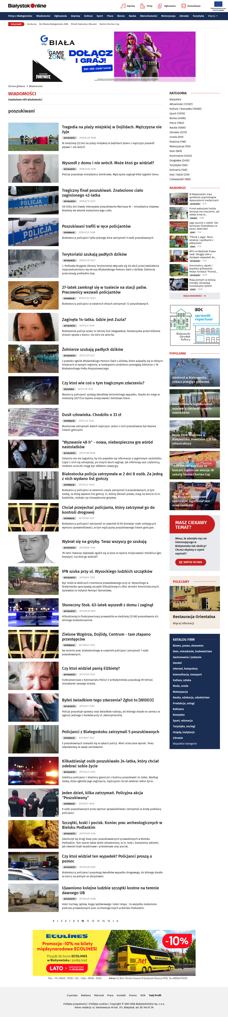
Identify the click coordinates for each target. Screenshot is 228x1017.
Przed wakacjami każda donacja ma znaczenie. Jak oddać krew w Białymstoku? (204, 211)
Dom (172, 151)
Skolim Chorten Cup (109, 24)
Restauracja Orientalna (194, 617)
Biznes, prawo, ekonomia (188, 645)
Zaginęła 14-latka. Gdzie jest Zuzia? (94, 319)
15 (109, 921)
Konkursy (31, 24)
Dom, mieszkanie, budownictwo (192, 651)
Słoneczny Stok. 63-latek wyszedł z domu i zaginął (107, 605)
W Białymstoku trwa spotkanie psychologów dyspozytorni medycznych (204, 197)
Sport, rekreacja (183, 720)
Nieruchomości (148, 15)
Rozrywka (179, 714)
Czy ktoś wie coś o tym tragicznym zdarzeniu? (103, 383)
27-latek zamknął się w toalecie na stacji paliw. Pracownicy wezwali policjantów (104, 290)
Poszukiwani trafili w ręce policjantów (96, 226)
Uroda (173, 137)
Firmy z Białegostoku (20, 15)
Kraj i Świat (176, 174)
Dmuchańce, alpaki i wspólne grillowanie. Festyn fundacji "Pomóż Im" (202, 268)
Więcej (213, 15)
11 (88, 921)
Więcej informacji (183, 623)
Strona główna (16, 86)
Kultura (88, 15)
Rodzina (174, 141)
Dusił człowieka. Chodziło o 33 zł (91, 414)
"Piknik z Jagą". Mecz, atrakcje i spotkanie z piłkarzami (201, 240)
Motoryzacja (168, 15)
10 (82, 921)
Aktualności (69, 138)
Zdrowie (184, 15)
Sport (100, 15)
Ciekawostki (177, 179)
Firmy (146, 6)
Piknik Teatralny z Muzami (84, 24)
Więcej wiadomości (192, 296)
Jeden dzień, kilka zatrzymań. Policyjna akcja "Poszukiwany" (102, 795)
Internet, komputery (185, 668)
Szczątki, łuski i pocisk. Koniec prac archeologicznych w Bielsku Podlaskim (112, 825)
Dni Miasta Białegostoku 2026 (53, 24)
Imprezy (127, 6)
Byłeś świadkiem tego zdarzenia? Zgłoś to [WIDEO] (108, 700)
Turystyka (198, 15)
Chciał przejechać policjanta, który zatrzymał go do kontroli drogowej (108, 510)
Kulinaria (175, 169)
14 (103, 921)
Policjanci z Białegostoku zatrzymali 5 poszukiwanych (110, 731)
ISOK (143, 995)
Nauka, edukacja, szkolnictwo (191, 697)
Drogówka (69, 389)
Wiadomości (43, 15)
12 (93, 921)
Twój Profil (155, 995)
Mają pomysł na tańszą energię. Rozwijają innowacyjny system (202, 282)
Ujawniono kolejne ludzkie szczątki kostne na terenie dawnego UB (110, 890)
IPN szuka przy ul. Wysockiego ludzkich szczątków (107, 571)
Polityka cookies (98, 1003)
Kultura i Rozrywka (181, 108)
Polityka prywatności (75, 1003)
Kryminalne (69, 233)
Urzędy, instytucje (184, 732)
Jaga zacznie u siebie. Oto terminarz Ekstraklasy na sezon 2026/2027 (203, 225)
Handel (177, 663)
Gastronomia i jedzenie (187, 657)
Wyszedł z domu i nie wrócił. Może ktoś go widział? (108, 163)
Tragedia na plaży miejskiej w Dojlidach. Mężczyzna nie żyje (112, 129)
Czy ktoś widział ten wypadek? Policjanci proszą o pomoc (107, 858)
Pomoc (133, 995)
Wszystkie (175, 99)
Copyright (115, 1003)
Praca (110, 15)
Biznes (121, 15)
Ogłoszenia (167, 6)
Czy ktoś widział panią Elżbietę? (91, 668)
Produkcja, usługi (184, 703)
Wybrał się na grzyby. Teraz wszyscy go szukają (104, 541)
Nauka (132, 15)
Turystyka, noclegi (184, 726)
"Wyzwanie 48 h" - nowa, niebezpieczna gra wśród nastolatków (107, 444)
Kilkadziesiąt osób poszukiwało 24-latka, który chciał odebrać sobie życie (110, 763)
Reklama (178, 709)
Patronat (99, 995)
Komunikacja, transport (187, 674)
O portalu (72, 995)
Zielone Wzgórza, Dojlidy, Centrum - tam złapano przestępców (106, 637)
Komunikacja (190, 6)
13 (98, 921)
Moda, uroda (180, 686)
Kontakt (121, 995)
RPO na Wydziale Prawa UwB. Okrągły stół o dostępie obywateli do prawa (202, 254)
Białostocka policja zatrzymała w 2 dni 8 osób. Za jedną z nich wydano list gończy (112, 476)
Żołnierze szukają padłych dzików (92, 349)
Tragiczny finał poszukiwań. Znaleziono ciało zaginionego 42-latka (102, 193)
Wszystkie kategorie (185, 743)
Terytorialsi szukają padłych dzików (94, 254)
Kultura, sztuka (182, 680)
